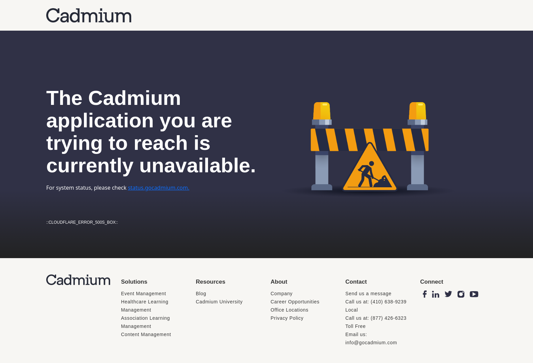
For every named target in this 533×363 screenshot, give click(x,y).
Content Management (146, 334)
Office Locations (289, 310)
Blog (201, 293)
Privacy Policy (287, 318)
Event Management (143, 293)
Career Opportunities (295, 301)
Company (282, 293)
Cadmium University (219, 301)
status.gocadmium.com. (158, 187)
